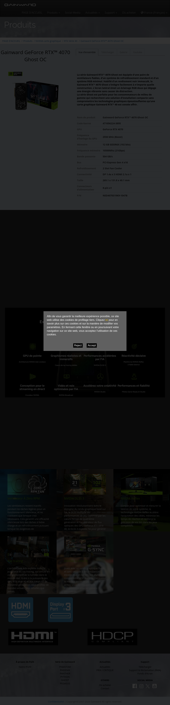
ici (106, 319)
